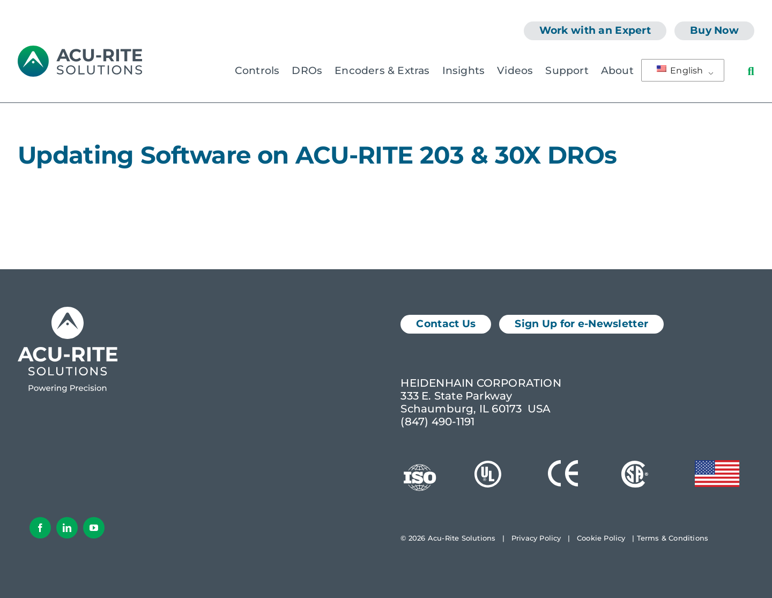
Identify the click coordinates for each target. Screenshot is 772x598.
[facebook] (40, 527)
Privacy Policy (536, 538)
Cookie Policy (601, 538)
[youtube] (94, 527)
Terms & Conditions (673, 538)
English (680, 70)
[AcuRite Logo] (80, 51)
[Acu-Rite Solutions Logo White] (67, 312)
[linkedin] (67, 527)
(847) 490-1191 (437, 421)
